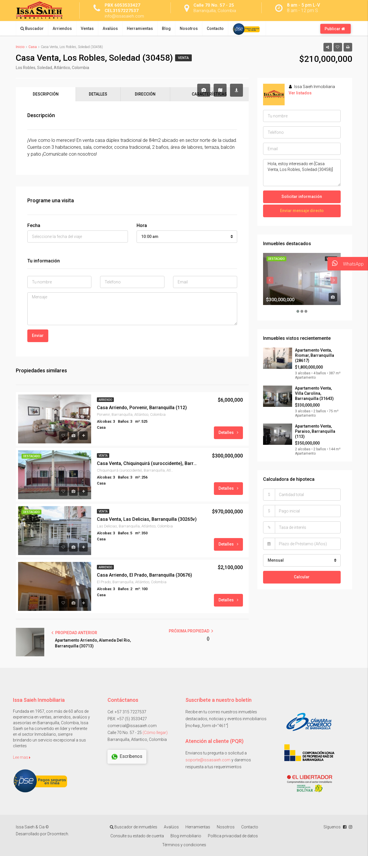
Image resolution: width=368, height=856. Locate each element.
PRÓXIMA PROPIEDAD (191, 631)
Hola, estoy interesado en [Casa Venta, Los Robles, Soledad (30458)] (302, 172)
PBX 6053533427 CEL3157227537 (122, 7)
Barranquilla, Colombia (215, 10)
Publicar (335, 28)
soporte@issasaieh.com (208, 760)
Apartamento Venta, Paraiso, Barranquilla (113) (315, 431)
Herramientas (140, 28)
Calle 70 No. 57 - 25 (213, 5)
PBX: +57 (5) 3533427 (127, 718)
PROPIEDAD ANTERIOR (74, 632)
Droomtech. (58, 834)
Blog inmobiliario (185, 836)
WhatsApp (345, 263)
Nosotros (189, 28)
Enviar (38, 335)
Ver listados (300, 93)
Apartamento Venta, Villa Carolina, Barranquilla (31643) (314, 393)
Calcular (302, 576)
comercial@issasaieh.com (132, 725)
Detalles (228, 432)
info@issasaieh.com (125, 16)
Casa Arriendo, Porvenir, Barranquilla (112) (142, 407)
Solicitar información (301, 196)
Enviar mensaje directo (302, 210)
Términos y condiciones (184, 845)
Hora (142, 225)
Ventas (87, 28)
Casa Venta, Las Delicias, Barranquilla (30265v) (147, 519)
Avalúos (110, 28)
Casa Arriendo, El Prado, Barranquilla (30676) (144, 575)
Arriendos (62, 28)
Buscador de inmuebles (133, 827)
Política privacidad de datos (233, 836)
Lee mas (21, 757)
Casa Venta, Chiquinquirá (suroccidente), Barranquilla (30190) (148, 463)
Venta (183, 58)
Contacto (215, 28)
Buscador (32, 28)
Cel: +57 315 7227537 (127, 712)
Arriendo (105, 399)
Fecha (33, 225)
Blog (166, 28)
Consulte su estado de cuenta (137, 836)
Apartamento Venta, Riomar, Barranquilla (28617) (314, 355)
